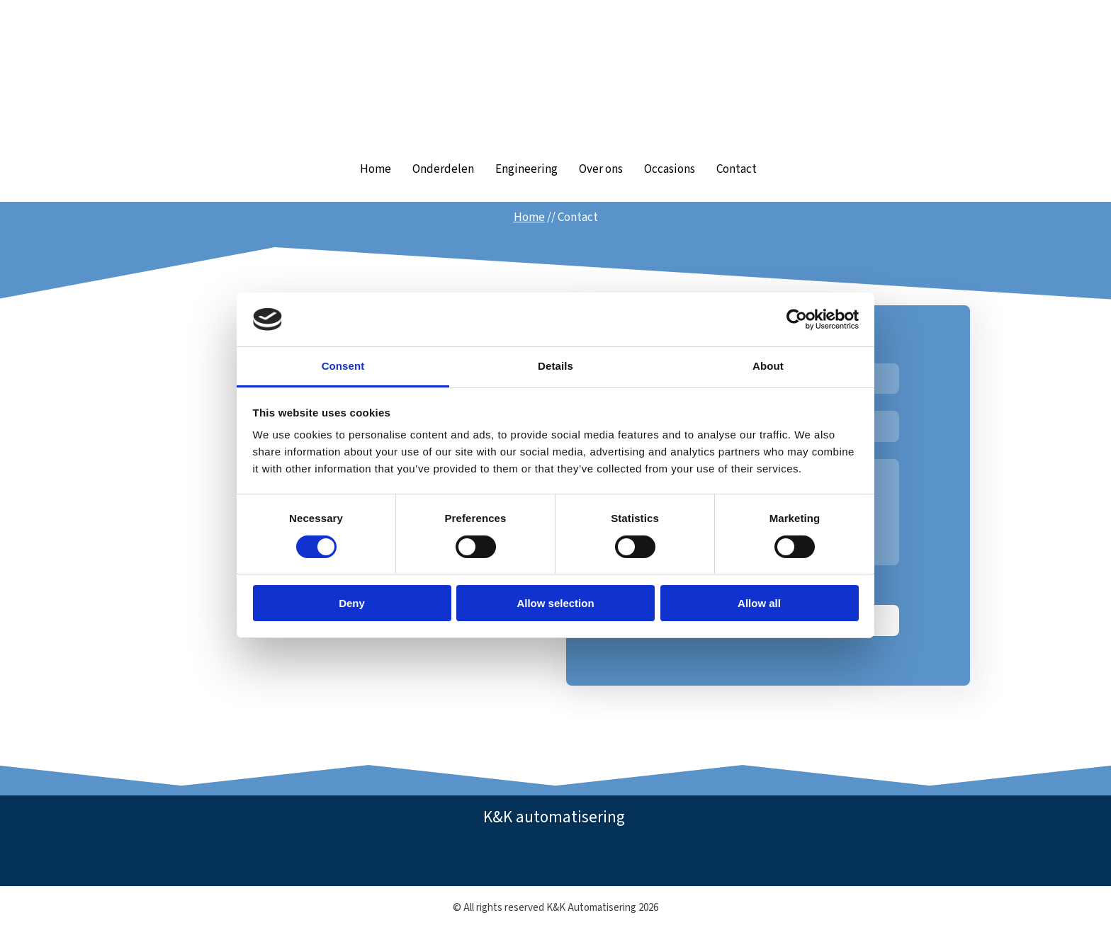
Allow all (759, 603)
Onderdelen (443, 169)
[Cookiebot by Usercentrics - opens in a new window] (797, 319)
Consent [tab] (343, 366)
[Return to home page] (555, 75)
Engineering (526, 169)
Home (375, 169)
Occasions (669, 169)
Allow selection (555, 603)
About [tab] (768, 366)
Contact (736, 169)
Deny (352, 603)
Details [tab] (555, 366)
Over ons (601, 169)
